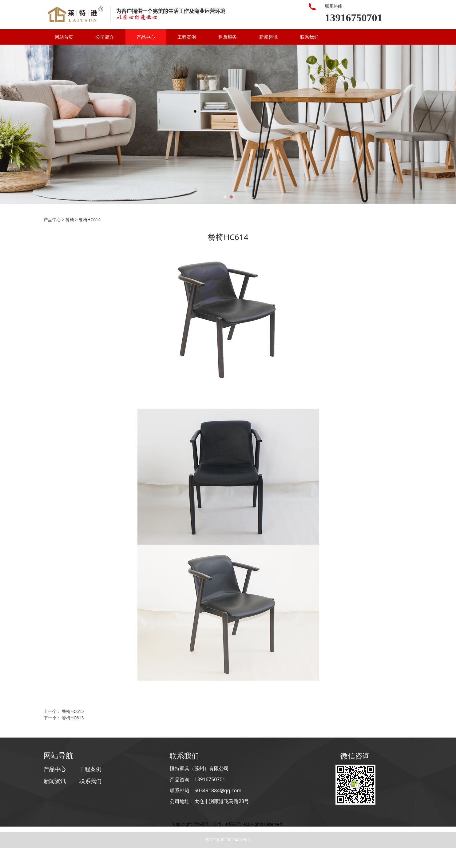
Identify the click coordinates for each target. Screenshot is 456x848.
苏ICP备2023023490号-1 (228, 839)
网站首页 (64, 37)
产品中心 (146, 37)
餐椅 (69, 219)
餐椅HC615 (73, 711)
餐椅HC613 (73, 718)
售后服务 (227, 37)
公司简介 (105, 37)
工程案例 (186, 37)
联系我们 (309, 37)
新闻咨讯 (268, 37)
